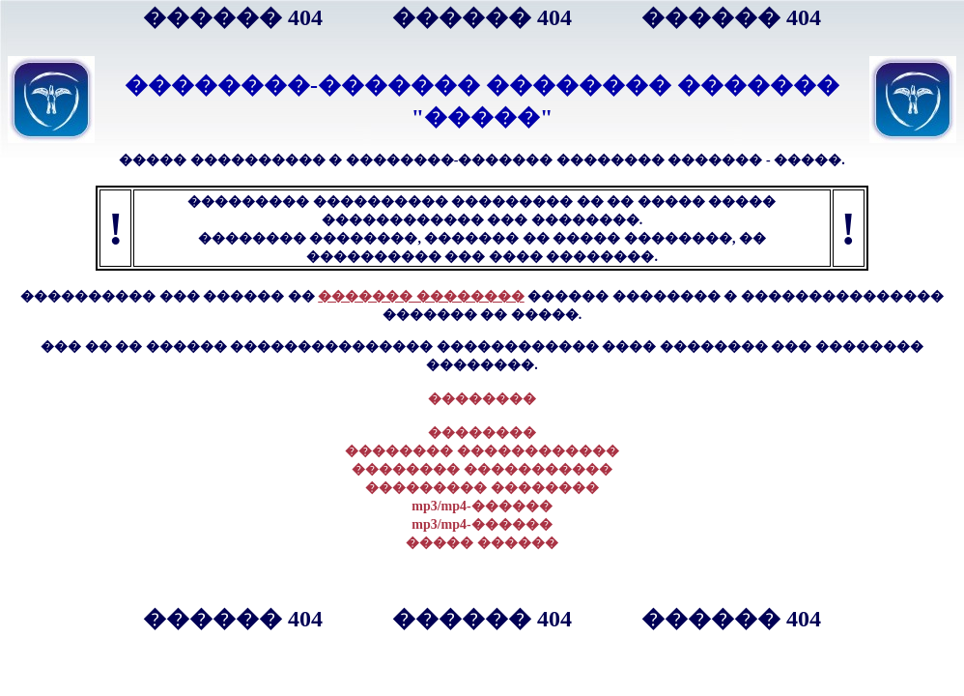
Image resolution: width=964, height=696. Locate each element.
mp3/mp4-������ (481, 506)
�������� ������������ (482, 451)
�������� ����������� (482, 469)
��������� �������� (482, 487)
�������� (482, 399)
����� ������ (482, 543)
